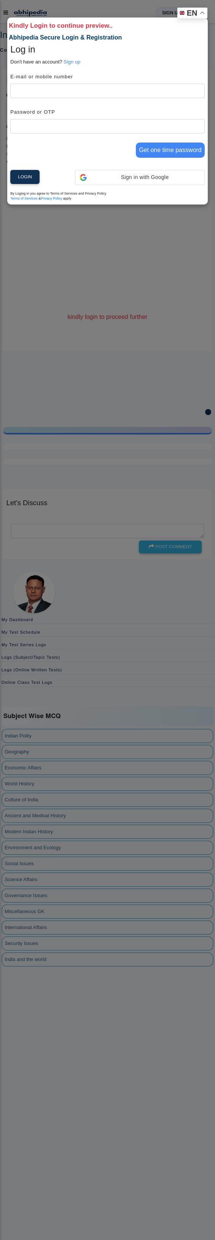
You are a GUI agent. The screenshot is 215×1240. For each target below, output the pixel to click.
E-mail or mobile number (41, 76)
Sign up (72, 62)
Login (25, 176)
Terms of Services (24, 198)
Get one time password (170, 150)
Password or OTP (32, 112)
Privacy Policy (51, 198)
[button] (139, 177)
